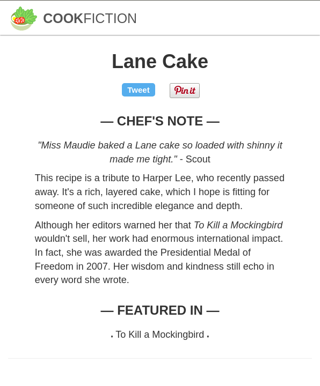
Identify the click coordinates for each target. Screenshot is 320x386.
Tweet (138, 89)
